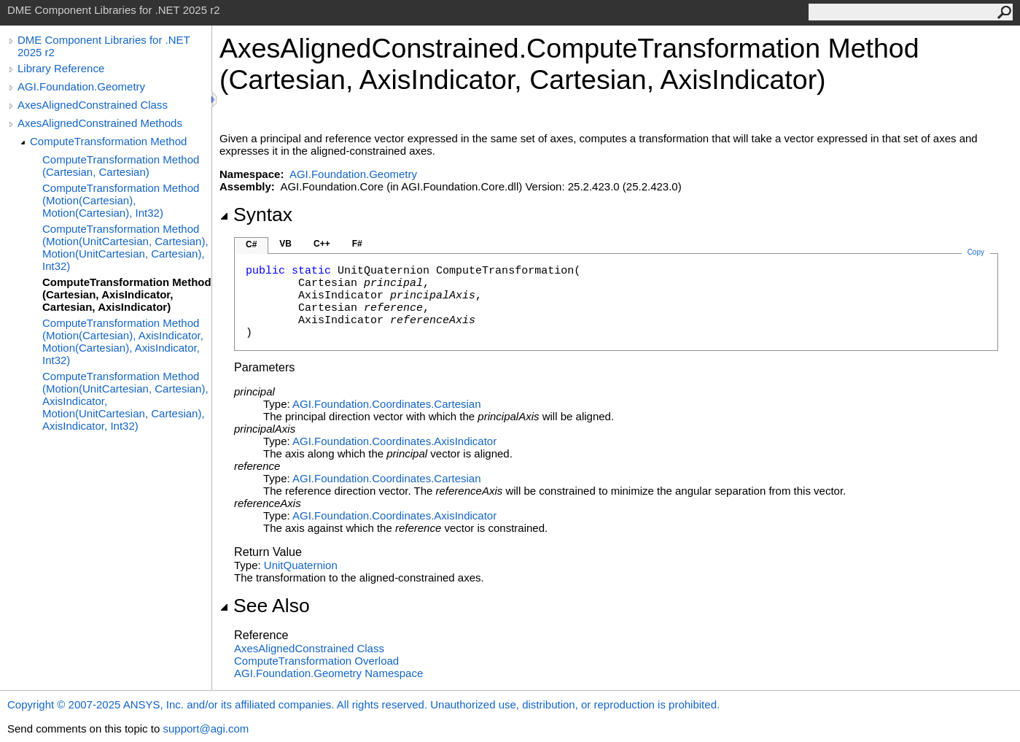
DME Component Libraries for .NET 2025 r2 (103, 46)
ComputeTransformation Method (108, 141)
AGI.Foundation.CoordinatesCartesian (386, 404)
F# (357, 244)
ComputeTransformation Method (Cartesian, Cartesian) (120, 165)
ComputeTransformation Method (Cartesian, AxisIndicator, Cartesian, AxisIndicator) (126, 294)
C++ (322, 244)
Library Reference (60, 68)
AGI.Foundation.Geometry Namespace (328, 673)
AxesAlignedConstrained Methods (99, 123)
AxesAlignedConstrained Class (92, 104)
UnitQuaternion (301, 565)
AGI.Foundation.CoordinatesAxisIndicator (394, 441)
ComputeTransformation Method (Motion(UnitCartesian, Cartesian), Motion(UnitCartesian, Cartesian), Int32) (125, 247)
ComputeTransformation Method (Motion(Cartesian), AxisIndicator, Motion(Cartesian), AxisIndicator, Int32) (122, 341)
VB (285, 244)
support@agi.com (206, 728)
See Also (264, 606)
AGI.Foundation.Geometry (81, 86)
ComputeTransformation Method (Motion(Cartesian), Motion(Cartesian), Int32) (120, 200)
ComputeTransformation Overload (316, 660)
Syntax (255, 214)
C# (251, 244)
